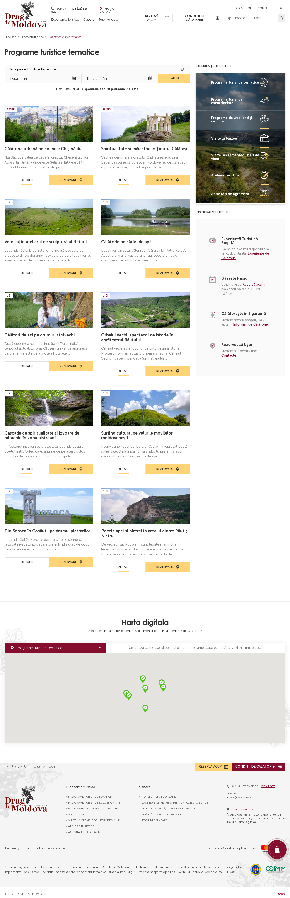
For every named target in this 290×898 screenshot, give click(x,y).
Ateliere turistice (81, 823)
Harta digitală (240, 806)
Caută (174, 78)
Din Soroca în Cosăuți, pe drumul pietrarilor (47, 531)
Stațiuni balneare (154, 817)
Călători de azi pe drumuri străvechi (40, 335)
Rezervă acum (253, 284)
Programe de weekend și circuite (93, 805)
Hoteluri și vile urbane (158, 793)
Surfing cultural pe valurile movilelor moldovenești (137, 436)
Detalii (27, 180)
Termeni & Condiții (220, 845)
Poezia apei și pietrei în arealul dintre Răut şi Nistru (145, 533)
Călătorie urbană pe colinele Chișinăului (44, 148)
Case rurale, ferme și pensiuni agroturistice (174, 799)
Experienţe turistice (32, 37)
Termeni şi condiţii (18, 845)
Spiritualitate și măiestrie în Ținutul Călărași (144, 148)
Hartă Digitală (106, 10)
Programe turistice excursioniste (94, 799)
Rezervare (71, 180)
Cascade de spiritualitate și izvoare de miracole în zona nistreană (42, 436)
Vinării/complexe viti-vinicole (163, 811)
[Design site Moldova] (281, 891)
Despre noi (243, 8)
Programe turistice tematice (90, 793)
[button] (143, 679)
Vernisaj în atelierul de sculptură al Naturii (46, 241)
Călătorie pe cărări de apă (126, 241)
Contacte (265, 8)
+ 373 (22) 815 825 (239, 794)
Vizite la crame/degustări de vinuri (94, 817)
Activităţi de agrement (85, 829)
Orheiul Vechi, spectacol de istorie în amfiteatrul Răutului (137, 338)
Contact (268, 783)
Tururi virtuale (108, 19)
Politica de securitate (50, 845)
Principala (11, 37)
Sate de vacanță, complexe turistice (168, 805)
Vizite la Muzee (79, 811)
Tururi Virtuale (44, 763)
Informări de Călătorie (250, 324)
